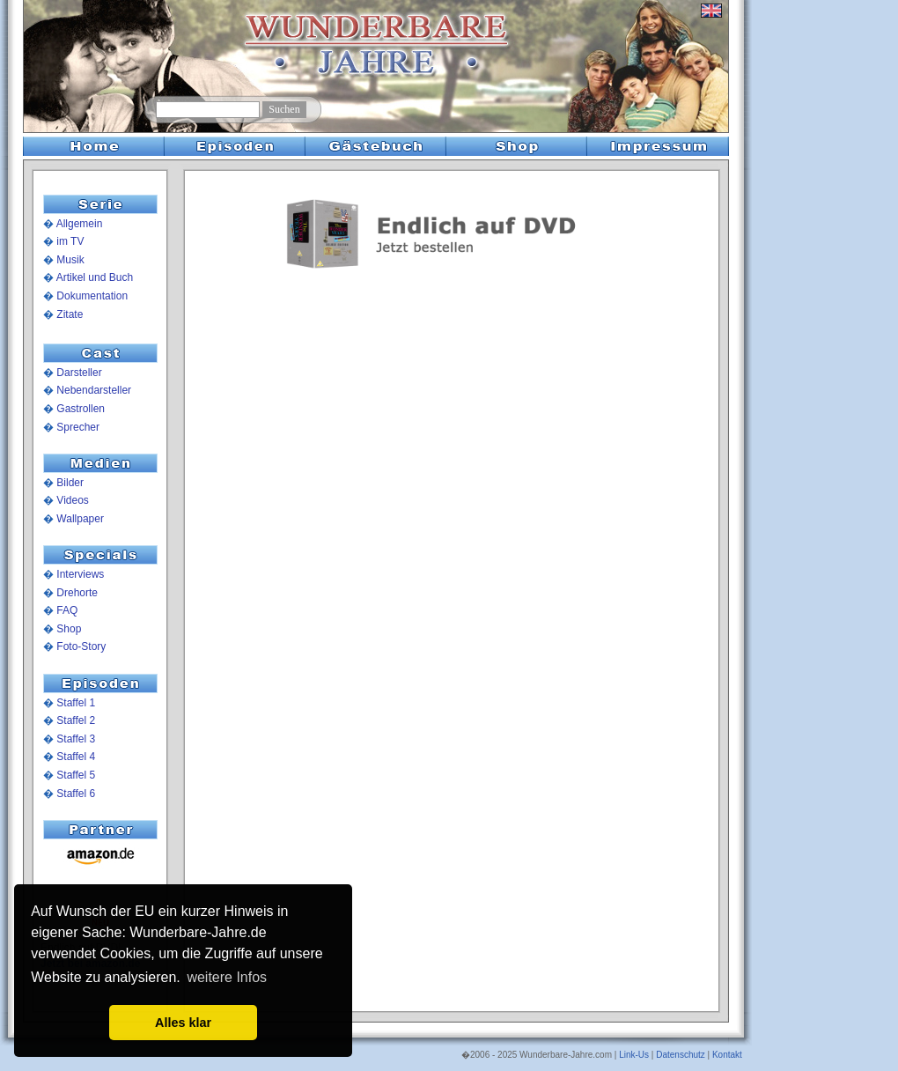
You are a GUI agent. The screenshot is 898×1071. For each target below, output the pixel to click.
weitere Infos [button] (227, 977)
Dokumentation (92, 296)
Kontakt (727, 1055)
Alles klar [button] (183, 1023)
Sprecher (77, 427)
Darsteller (78, 372)
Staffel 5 (75, 775)
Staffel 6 (75, 793)
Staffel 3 (75, 739)
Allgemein (79, 224)
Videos (72, 500)
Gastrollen (80, 409)
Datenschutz (680, 1055)
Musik (70, 260)
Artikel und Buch (94, 277)
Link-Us (634, 1055)
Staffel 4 (75, 756)
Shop (68, 629)
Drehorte (77, 593)
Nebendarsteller (93, 390)
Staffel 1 (75, 703)
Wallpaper (80, 519)
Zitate (69, 314)
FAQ (66, 610)
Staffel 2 (75, 720)
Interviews (80, 574)
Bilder (70, 482)
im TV (70, 241)
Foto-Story (81, 646)
